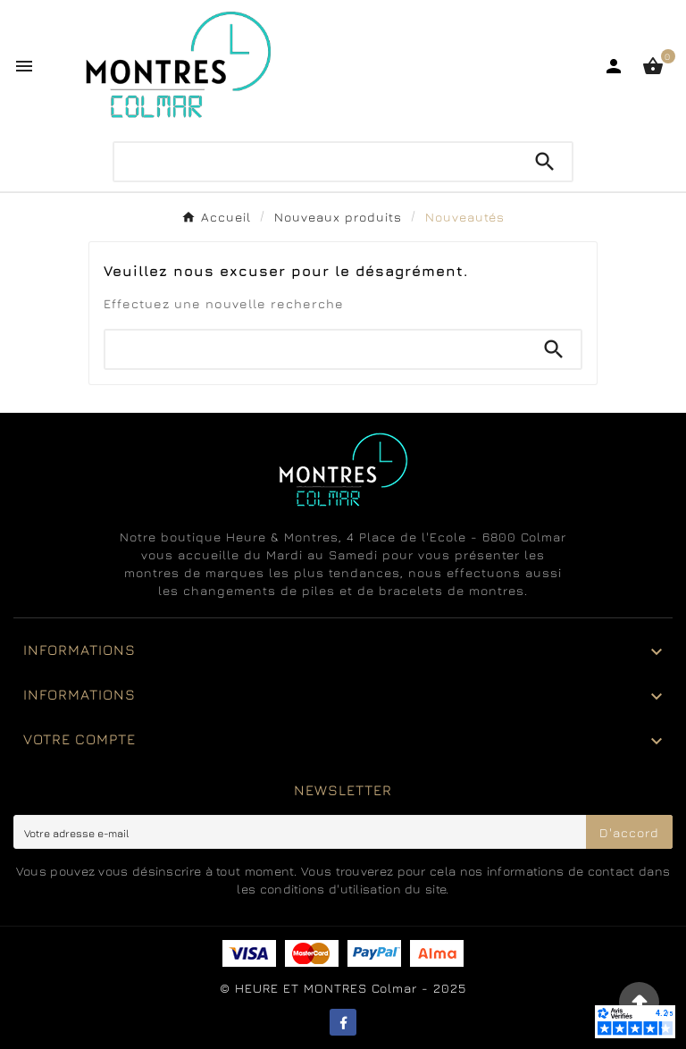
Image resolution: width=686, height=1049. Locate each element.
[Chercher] (316, 161)
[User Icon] (613, 66)
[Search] (545, 161)
